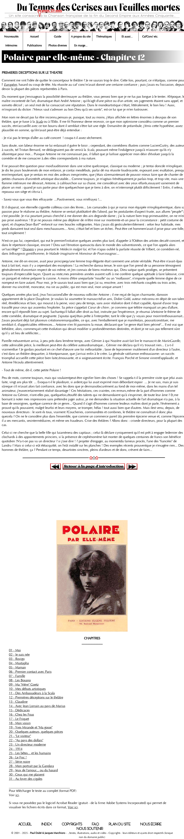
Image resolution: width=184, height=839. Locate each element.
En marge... (80, 45)
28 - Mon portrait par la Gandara (31, 766)
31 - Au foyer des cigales (25, 779)
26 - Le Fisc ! (18, 757)
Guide (57, 36)
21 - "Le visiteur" (20, 736)
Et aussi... (127, 36)
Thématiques (104, 36)
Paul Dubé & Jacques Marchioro (47, 833)
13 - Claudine (18, 702)
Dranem (28, 249)
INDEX (46, 824)
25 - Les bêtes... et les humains (30, 753)
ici (17, 795)
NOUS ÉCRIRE (150, 824)
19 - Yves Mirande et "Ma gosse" (30, 727)
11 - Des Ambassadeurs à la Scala (32, 693)
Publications (34, 45)
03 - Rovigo (17, 659)
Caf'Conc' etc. (150, 36)
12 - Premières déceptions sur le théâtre (36, 697)
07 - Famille (17, 676)
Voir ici (73, 807)
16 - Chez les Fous (21, 714)
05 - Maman (17, 667)
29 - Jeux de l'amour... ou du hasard (33, 770)
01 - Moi (15, 650)
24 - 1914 (15, 749)
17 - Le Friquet (19, 719)
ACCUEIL (25, 824)
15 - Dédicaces (19, 710)
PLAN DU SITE (119, 824)
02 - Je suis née (19, 654)
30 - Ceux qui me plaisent (26, 774)
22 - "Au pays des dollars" (26, 740)
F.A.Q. (95, 824)
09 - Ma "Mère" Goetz (24, 684)
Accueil (34, 36)
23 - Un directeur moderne (27, 744)
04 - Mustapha (19, 663)
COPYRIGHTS (72, 824)
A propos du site (81, 36)
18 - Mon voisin (20, 723)
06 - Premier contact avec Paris (30, 672)
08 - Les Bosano (20, 680)
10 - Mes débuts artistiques (27, 689)
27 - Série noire (19, 762)
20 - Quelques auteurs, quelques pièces (36, 732)
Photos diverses (57, 45)
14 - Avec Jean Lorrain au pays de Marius (37, 706)
